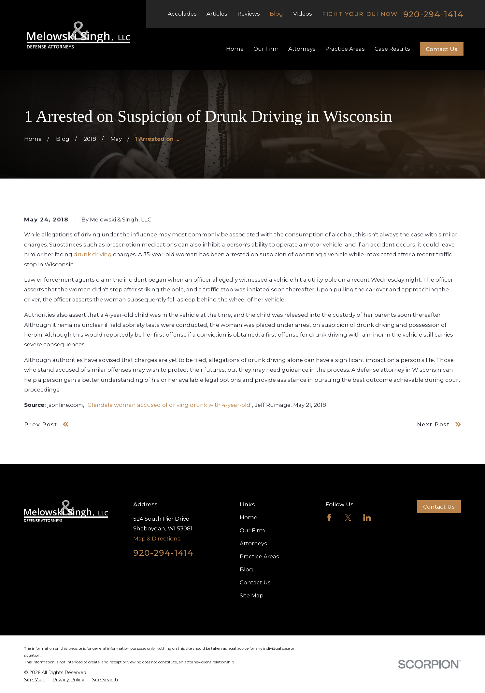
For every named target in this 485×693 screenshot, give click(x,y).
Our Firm (252, 530)
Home (248, 517)
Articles (217, 13)
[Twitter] (348, 518)
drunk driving (93, 254)
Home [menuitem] (235, 49)
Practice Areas (259, 556)
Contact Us (441, 49)
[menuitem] (34, 680)
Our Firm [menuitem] (266, 49)
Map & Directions (156, 538)
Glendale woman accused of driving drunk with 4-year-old (169, 405)
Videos (302, 13)
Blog (276, 13)
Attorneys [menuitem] (302, 49)
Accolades (182, 13)
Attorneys (253, 543)
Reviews (248, 13)
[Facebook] (329, 518)
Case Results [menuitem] (392, 49)
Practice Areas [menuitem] (345, 49)
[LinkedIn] (367, 518)
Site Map (252, 595)
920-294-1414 (433, 14)
